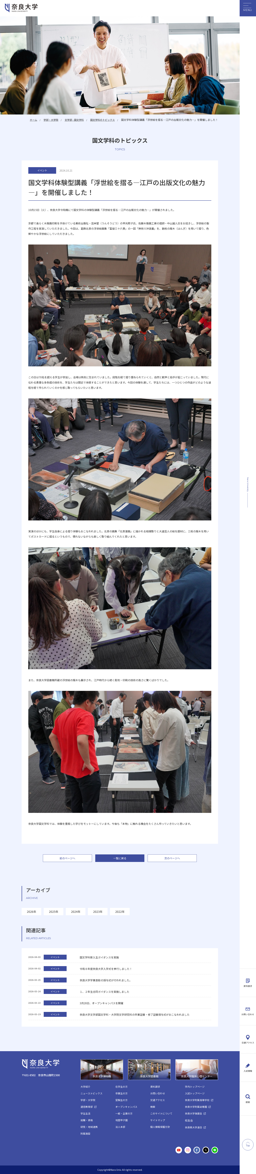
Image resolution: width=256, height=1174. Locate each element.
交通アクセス (248, 1034)
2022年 (120, 912)
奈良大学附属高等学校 (197, 1100)
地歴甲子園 (121, 1120)
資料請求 (248, 967)
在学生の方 (121, 1086)
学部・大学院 (47, 120)
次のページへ (172, 858)
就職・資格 (87, 1120)
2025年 (53, 912)
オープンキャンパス (126, 1107)
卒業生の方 (121, 1093)
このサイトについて (161, 1113)
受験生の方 (121, 1100)
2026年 (31, 912)
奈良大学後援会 (193, 1113)
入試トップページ (195, 1093)
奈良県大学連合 (193, 1127)
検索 (248, 1102)
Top (248, 1145)
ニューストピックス (91, 1093)
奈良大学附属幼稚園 (196, 1107)
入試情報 (248, 1068)
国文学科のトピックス (101, 120)
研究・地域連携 (89, 1127)
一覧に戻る (119, 858)
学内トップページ (195, 1086)
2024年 (75, 912)
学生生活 (85, 1113)
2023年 (97, 912)
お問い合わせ (247, 1000)
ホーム (28, 120)
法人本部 (120, 1127)
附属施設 (85, 1133)
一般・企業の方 (124, 1113)
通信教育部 (87, 1107)
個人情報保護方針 (160, 1127)
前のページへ (67, 858)
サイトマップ (157, 1120)
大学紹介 (85, 1086)
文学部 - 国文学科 (71, 120)
